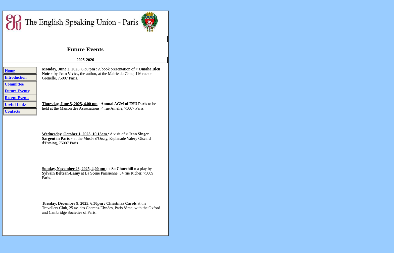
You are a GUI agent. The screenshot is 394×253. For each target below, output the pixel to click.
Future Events (17, 91)
